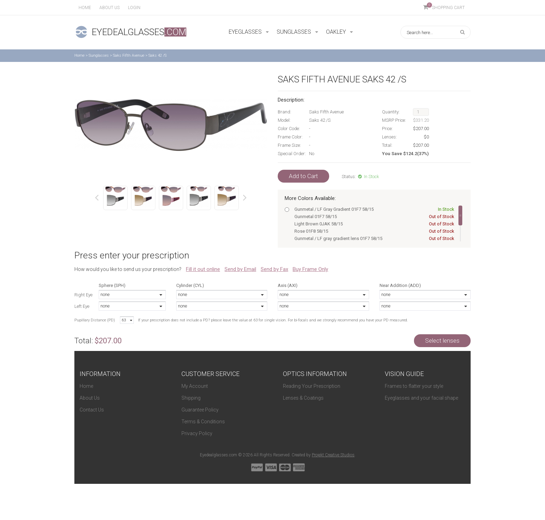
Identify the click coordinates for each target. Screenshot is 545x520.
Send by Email (240, 269)
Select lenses (442, 340)
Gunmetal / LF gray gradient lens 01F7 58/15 (373, 238)
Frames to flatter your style (414, 386)
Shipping (191, 398)
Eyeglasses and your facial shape (421, 398)
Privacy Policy (196, 433)
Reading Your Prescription (311, 386)
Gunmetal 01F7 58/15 (373, 216)
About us (109, 7)
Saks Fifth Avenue (128, 55)
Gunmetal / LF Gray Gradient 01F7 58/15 (373, 209)
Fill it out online (203, 269)
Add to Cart (303, 176)
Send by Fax (274, 269)
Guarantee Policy (200, 410)
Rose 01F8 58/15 (373, 231)
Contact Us (92, 410)
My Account (194, 386)
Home (85, 7)
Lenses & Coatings (303, 398)
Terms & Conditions (203, 421)
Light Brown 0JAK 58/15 (373, 223)
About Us (90, 398)
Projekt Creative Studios (333, 455)
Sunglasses (99, 55)
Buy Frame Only (310, 269)
